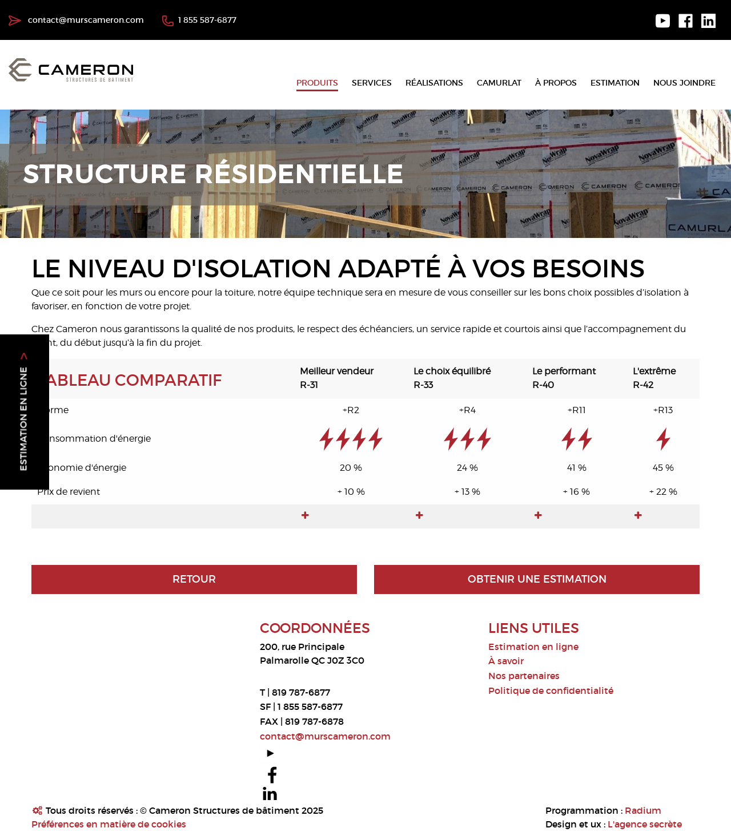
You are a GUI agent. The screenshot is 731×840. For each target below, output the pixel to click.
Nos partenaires (524, 675)
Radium (643, 810)
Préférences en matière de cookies (108, 824)
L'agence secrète (645, 824)
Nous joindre (684, 83)
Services (372, 83)
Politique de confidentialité (550, 690)
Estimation (615, 83)
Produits (317, 83)
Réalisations (434, 83)
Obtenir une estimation (537, 579)
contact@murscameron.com (76, 20)
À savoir (506, 661)
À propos (556, 83)
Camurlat (499, 83)
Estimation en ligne (533, 646)
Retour (194, 579)
